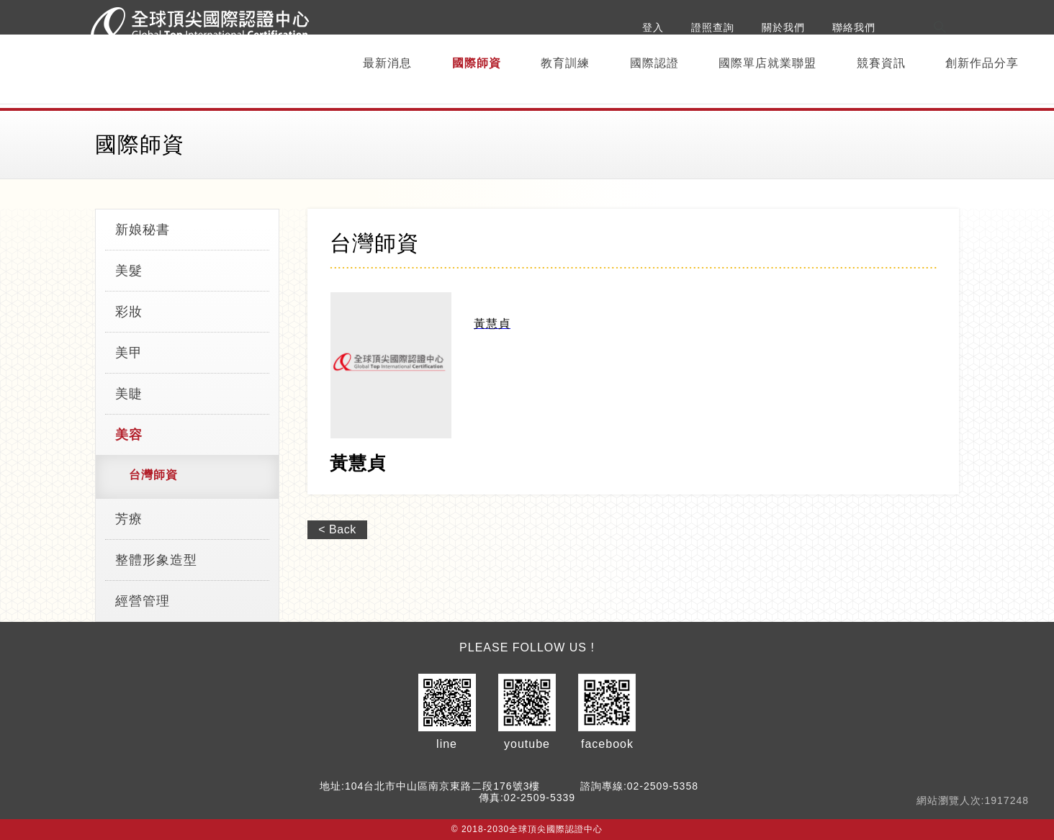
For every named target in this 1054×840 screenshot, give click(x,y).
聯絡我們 (853, 27)
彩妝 (129, 311)
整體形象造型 (156, 560)
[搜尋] (993, 27)
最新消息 (387, 63)
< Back (337, 529)
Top (1002, 610)
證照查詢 (712, 27)
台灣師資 (153, 475)
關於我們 (783, 27)
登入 (653, 27)
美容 (129, 435)
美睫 (129, 394)
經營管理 (142, 601)
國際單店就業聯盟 (767, 63)
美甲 (129, 353)
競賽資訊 (881, 63)
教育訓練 (565, 63)
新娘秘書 (142, 229)
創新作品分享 (982, 63)
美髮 (129, 270)
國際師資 (476, 63)
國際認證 (654, 63)
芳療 (129, 519)
